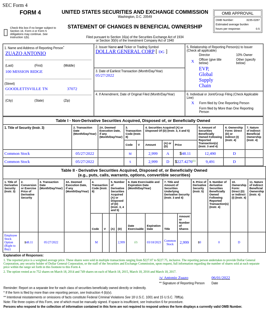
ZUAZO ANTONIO (25, 53)
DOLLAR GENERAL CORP (124, 51)
